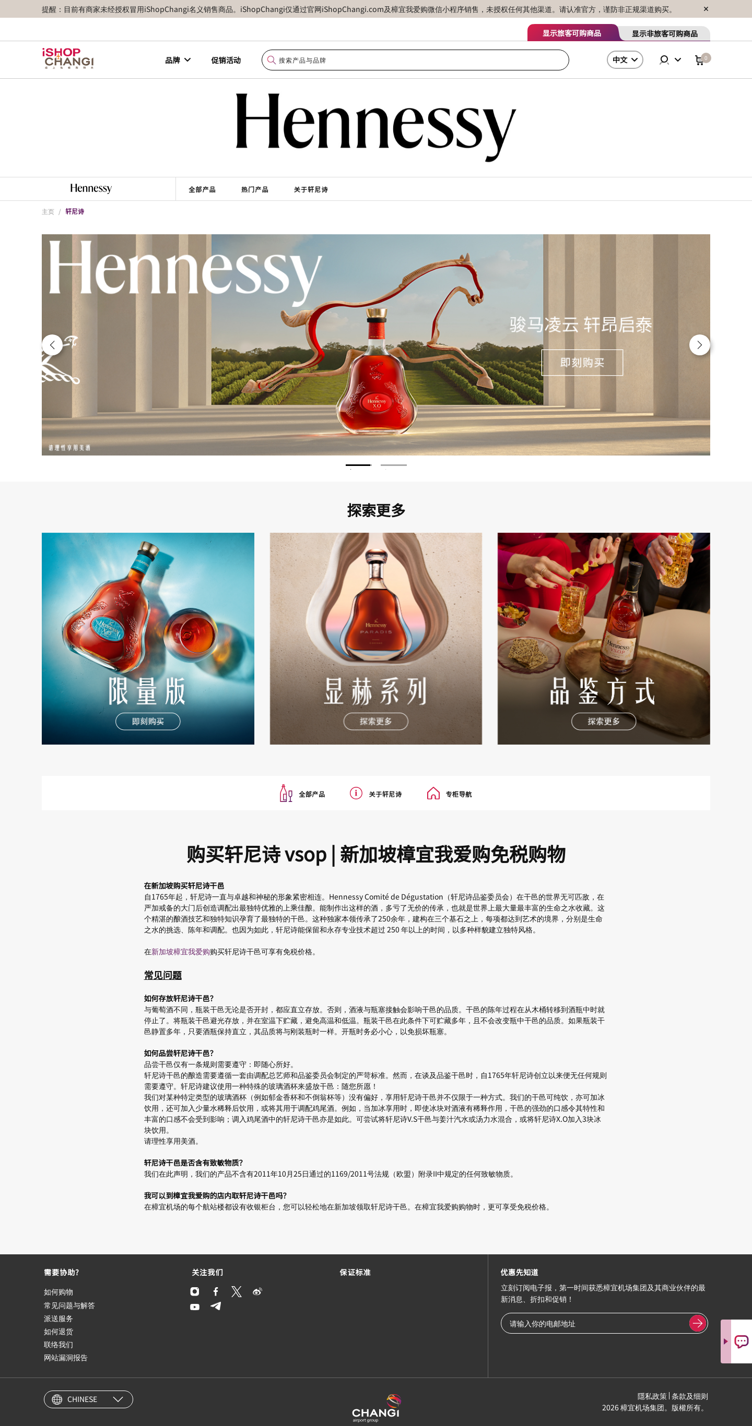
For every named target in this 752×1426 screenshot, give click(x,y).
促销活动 (226, 60)
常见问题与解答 (69, 1305)
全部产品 (202, 189)
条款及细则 (690, 1396)
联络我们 (58, 1344)
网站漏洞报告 (66, 1357)
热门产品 (255, 189)
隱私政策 (652, 1396)
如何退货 (58, 1331)
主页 (48, 211)
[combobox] (415, 60)
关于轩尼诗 (311, 189)
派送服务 (58, 1318)
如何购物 (58, 1291)
